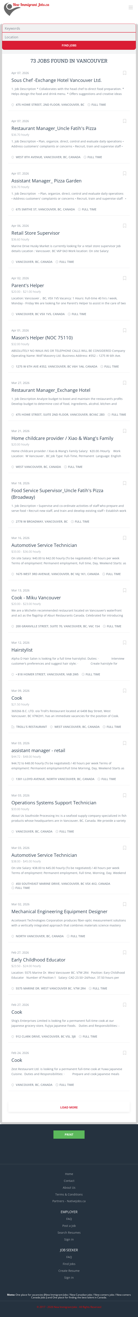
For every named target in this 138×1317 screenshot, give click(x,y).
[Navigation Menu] (131, 7)
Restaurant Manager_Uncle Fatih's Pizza (53, 128)
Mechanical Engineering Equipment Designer (59, 911)
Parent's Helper (27, 285)
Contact (69, 1181)
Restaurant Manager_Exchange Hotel (50, 390)
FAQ (69, 1219)
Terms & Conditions (69, 1194)
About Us (69, 1188)
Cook (16, 698)
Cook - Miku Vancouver (36, 597)
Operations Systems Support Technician (53, 802)
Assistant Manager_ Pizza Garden (46, 180)
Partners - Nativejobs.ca (69, 1201)
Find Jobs (69, 45)
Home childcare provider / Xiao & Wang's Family (62, 438)
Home (69, 1174)
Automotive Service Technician (44, 545)
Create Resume (69, 1271)
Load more (69, 1107)
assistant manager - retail (38, 750)
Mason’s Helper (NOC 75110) (42, 337)
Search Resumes (69, 1232)
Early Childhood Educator (38, 959)
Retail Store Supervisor (35, 233)
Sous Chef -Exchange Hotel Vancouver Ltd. (56, 80)
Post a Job (69, 1226)
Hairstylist (22, 650)
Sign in (69, 1239)
